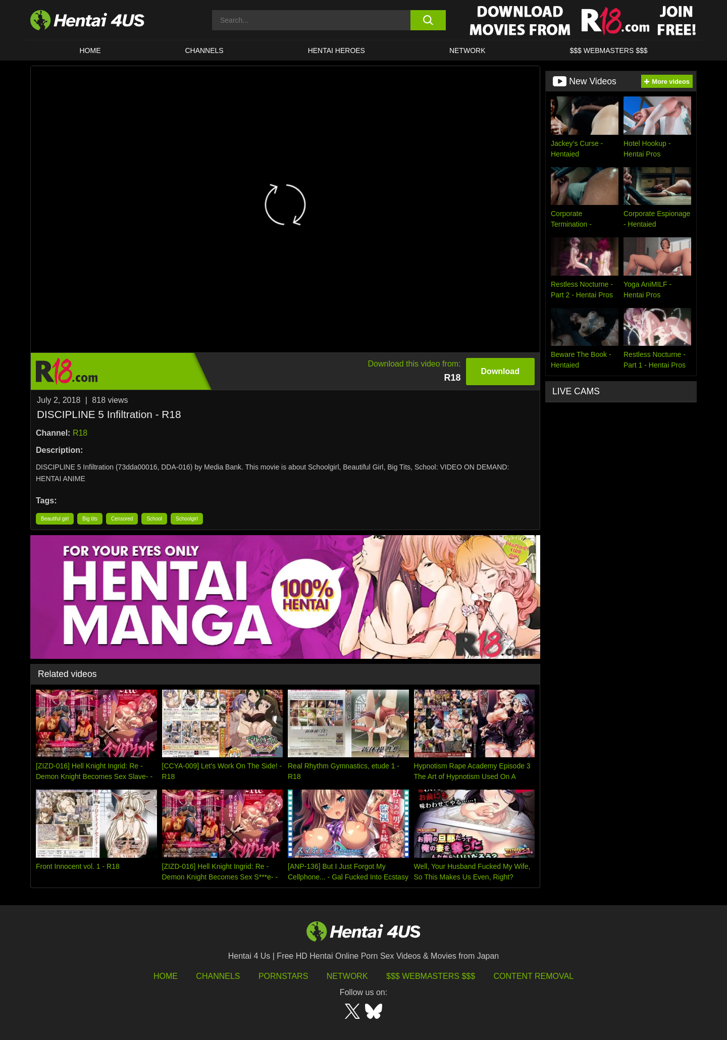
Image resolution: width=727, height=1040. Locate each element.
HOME (89, 50)
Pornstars (283, 976)
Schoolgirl (187, 519)
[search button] (427, 20)
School (154, 519)
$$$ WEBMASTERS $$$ (608, 50)
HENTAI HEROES (336, 50)
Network (467, 50)
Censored (122, 519)
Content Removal (534, 976)
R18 (80, 433)
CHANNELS (204, 50)
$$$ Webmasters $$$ (430, 976)
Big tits (89, 519)
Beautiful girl (55, 519)
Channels (218, 976)
